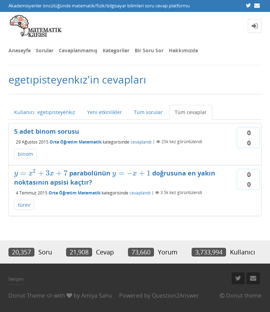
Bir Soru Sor (149, 50)
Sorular (44, 50)
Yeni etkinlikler (104, 112)
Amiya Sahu (96, 295)
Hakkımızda (183, 50)
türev (24, 204)
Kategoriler (116, 50)
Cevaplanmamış (78, 50)
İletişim (16, 279)
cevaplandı (141, 142)
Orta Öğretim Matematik (76, 142)
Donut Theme (26, 295)
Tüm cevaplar (191, 112)
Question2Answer (175, 295)
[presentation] (41, 173)
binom (25, 154)
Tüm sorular (148, 112)
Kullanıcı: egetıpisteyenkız (44, 112)
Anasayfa (19, 50)
